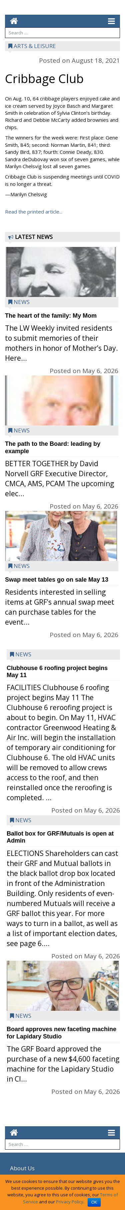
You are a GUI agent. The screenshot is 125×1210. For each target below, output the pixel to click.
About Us (22, 1168)
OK (94, 1202)
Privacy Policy (69, 1202)
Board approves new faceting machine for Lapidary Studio (61, 1032)
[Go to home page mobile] (11, 21)
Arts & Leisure (35, 46)
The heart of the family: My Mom (51, 315)
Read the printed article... (33, 211)
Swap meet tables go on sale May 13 (56, 579)
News (22, 302)
